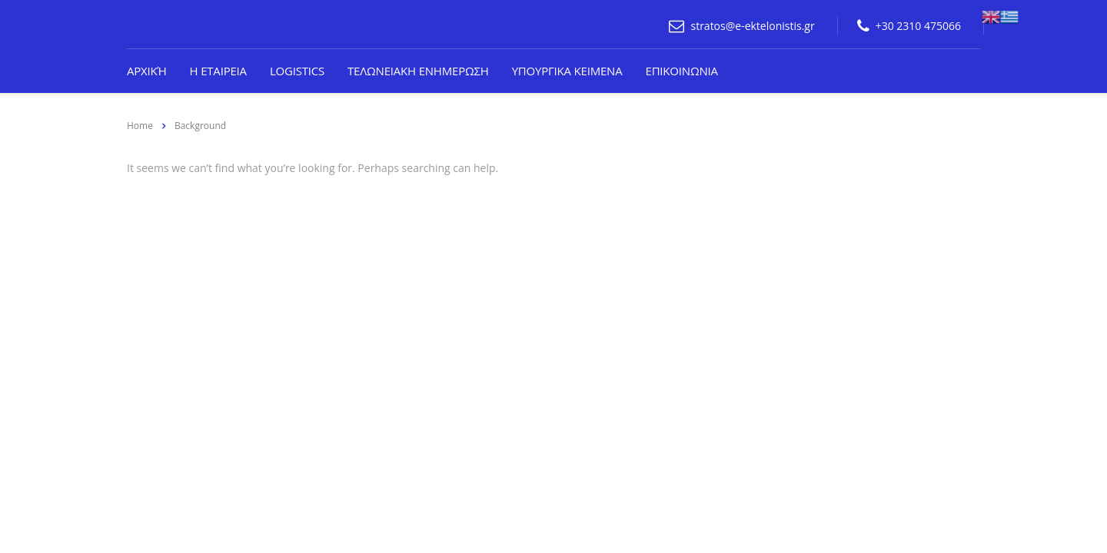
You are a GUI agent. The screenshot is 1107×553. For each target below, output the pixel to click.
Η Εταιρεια (218, 70)
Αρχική (147, 70)
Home (140, 125)
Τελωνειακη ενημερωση (418, 70)
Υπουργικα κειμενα (567, 70)
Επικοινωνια (682, 70)
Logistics (297, 70)
